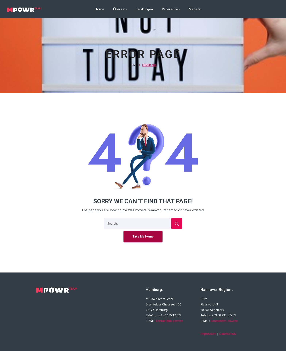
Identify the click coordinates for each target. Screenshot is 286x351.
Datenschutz (228, 334)
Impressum (208, 334)
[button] (143, 236)
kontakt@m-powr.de (169, 321)
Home (133, 65)
